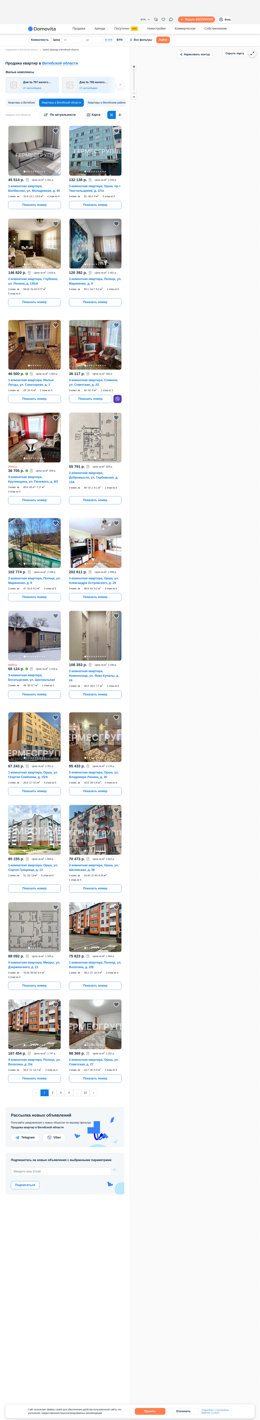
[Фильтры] (156, 19)
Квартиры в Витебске (21, 102)
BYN (119, 39)
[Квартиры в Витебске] (21, 103)
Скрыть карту (234, 53)
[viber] (117, 399)
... (77, 1092)
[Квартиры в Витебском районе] (107, 103)
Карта (93, 115)
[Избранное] (163, 19)
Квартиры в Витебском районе (107, 102)
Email (17, 1167)
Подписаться (25, 1185)
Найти (163, 39)
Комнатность (40, 39)
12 (85, 1092)
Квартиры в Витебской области (61, 102)
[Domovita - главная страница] (42, 28)
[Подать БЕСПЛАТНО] (196, 19)
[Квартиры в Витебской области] (61, 103)
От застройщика (32, 88)
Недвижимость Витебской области (21, 50)
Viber (54, 1138)
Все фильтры (141, 39)
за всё (108, 39)
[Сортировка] (60, 115)
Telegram (25, 1138)
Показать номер (34, 205)
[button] (145, 19)
